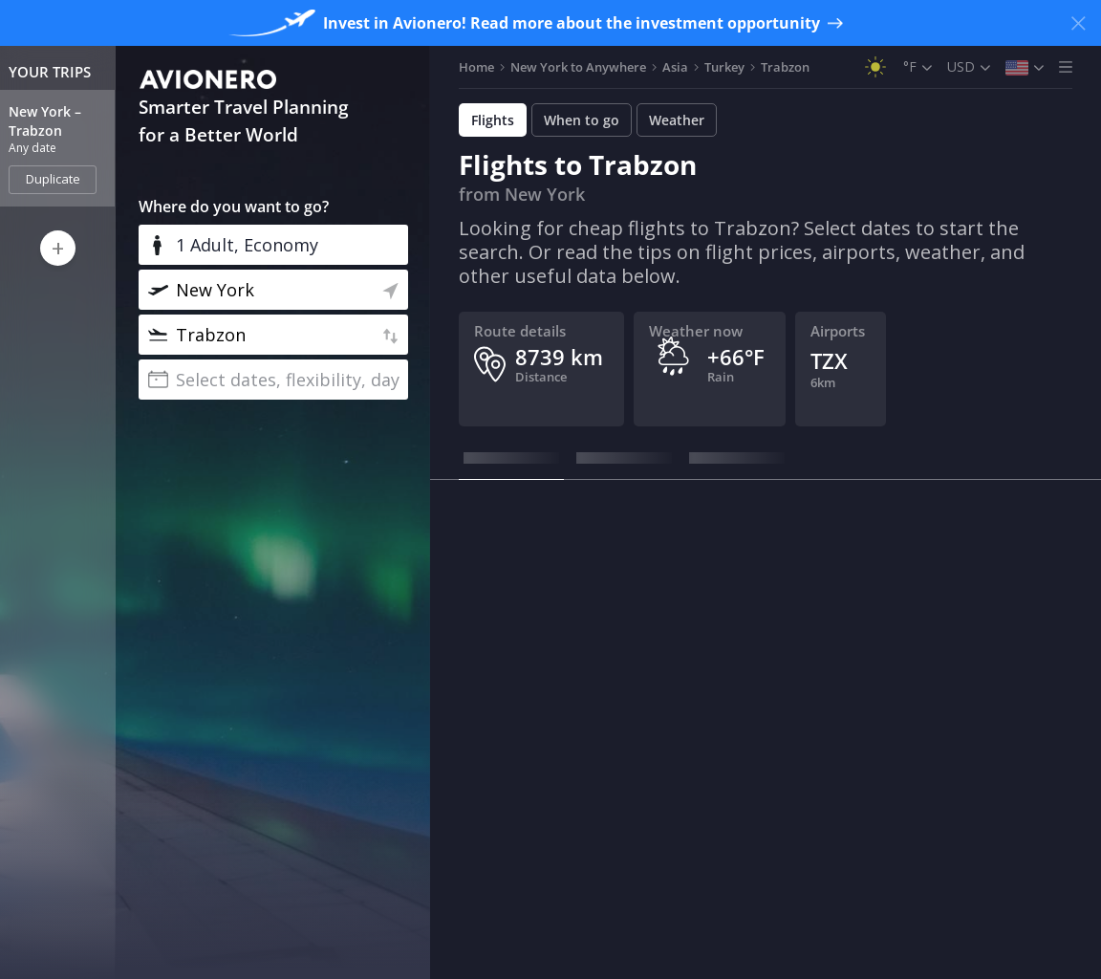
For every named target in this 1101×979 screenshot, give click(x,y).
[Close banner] (1078, 22)
